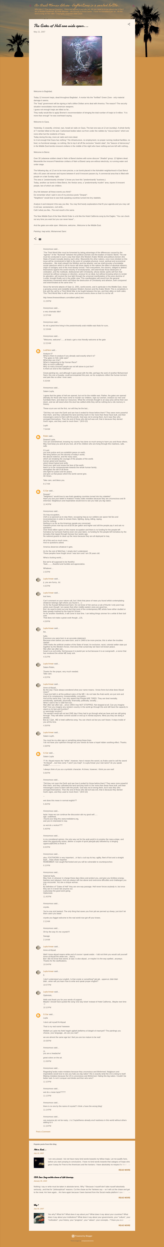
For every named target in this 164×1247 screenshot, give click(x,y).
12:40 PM (47, 504)
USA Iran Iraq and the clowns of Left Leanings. (54, 1177)
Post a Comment (43, 1132)
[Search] (133, 6)
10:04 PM (47, 964)
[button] (129, 24)
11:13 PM (47, 1096)
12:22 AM (47, 343)
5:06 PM (46, 773)
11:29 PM (47, 301)
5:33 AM (46, 381)
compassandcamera (87, 1241)
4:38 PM (46, 746)
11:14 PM (47, 1110)
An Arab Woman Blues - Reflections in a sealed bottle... (77, 6)
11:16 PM (47, 1126)
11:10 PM (47, 1082)
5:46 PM (46, 804)
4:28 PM (46, 621)
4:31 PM (46, 657)
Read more (124, 1170)
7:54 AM (46, 429)
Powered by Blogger (82, 1236)
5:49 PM (46, 829)
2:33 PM (46, 572)
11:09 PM (47, 1061)
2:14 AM (46, 940)
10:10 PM (47, 1007)
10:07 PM (47, 985)
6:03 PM (46, 847)
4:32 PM (46, 677)
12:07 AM (47, 315)
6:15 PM (46, 865)
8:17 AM (46, 484)
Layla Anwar (48, 579)
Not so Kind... (40, 1149)
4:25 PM (46, 586)
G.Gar (46, 491)
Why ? (36, 1205)
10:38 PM (47, 1041)
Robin (45, 436)
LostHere (47, 350)
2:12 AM (46, 921)
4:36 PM (46, 726)
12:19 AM (47, 329)
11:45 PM (47, 897)
